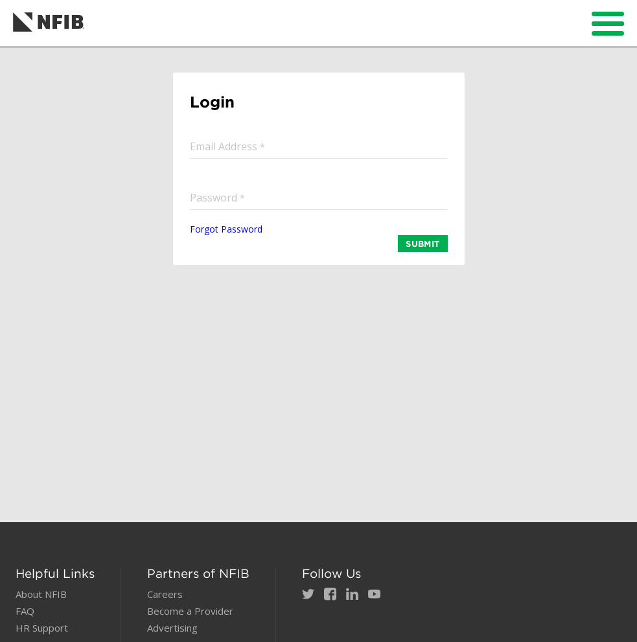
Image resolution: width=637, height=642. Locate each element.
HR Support (42, 627)
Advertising (172, 627)
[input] (319, 146)
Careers (165, 594)
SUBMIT (422, 243)
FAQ (25, 610)
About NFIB (41, 594)
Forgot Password (226, 229)
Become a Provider (190, 610)
